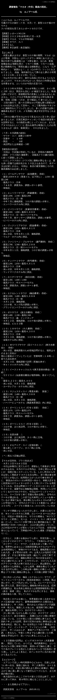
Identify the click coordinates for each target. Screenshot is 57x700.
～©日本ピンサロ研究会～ (49, 2)
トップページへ (51, 693)
